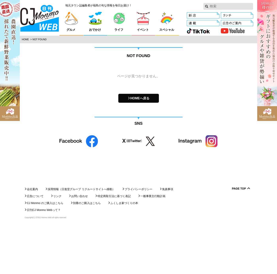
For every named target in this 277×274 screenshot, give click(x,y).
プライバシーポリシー (138, 236)
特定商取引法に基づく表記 (114, 243)
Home (25, 39)
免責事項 (167, 236)
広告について (35, 243)
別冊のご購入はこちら (87, 250)
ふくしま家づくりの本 (124, 250)
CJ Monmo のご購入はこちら (45, 250)
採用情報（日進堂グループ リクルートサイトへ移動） (81, 236)
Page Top (239, 236)
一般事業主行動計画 (152, 243)
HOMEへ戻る (139, 98)
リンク (57, 243)
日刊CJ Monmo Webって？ (44, 257)
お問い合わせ (79, 243)
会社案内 (32, 236)
